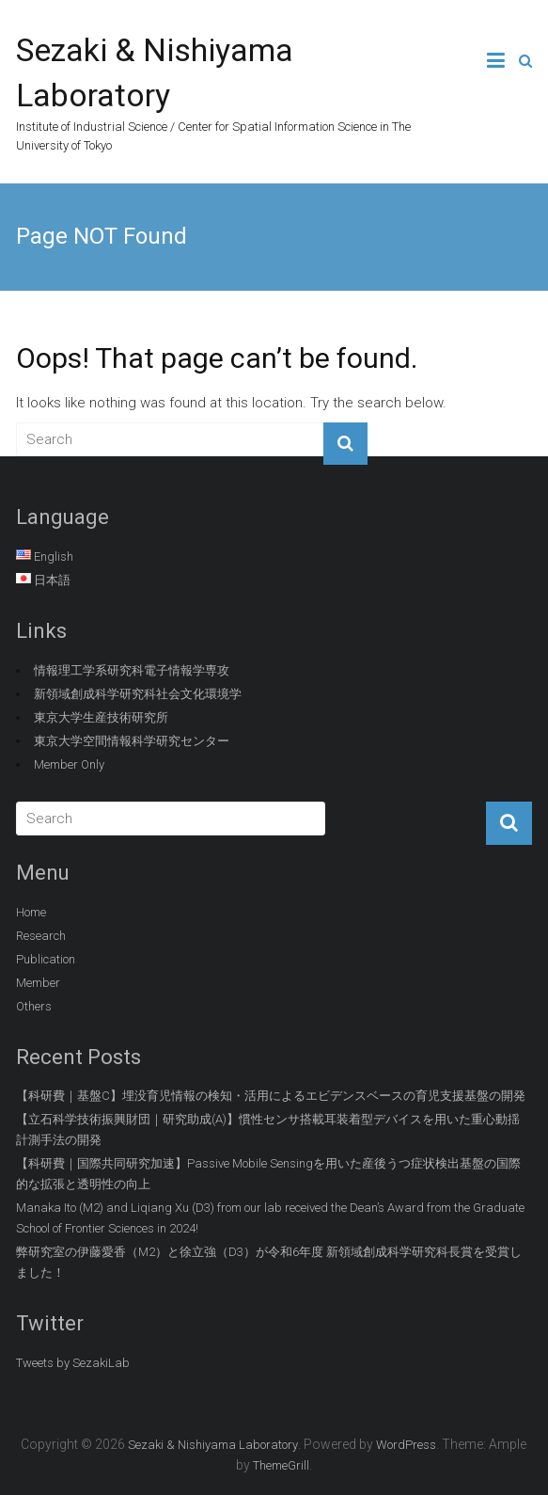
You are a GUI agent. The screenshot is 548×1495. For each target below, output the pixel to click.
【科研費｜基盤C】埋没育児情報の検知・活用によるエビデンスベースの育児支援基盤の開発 (270, 1096)
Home (31, 912)
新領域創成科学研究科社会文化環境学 (138, 694)
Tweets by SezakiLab (73, 1363)
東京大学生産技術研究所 (101, 717)
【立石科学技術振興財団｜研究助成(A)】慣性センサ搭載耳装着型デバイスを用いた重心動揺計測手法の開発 (268, 1129)
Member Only (69, 764)
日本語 (52, 580)
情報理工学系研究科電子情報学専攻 (131, 670)
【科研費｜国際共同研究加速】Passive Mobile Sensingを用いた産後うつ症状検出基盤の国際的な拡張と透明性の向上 (268, 1173)
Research (41, 936)
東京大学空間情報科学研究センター (131, 741)
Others (34, 1006)
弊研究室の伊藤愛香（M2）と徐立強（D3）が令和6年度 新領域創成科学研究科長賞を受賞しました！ (269, 1262)
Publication (45, 959)
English (53, 556)
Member (38, 983)
